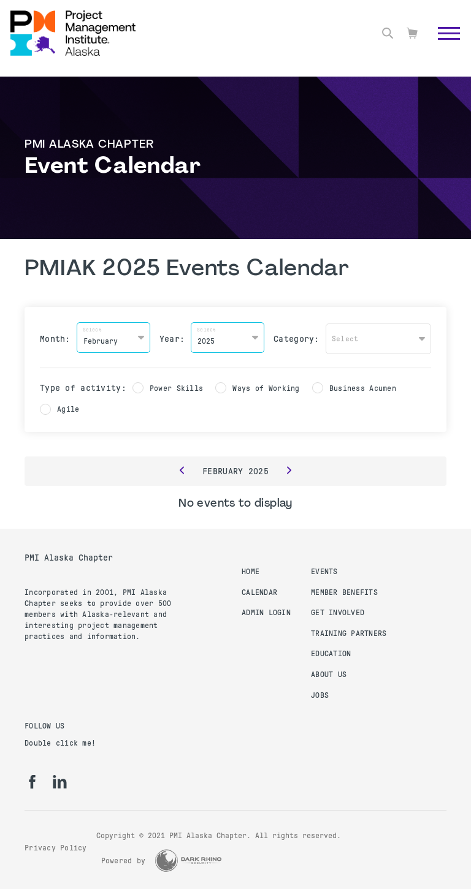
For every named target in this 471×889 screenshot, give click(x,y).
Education (331, 651)
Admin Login (266, 610)
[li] (59, 779)
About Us (329, 672)
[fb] (32, 779)
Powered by (123, 858)
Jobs (320, 693)
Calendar (259, 590)
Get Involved (337, 610)
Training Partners (348, 631)
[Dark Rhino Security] (188, 858)
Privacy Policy (56, 845)
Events (324, 569)
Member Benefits (344, 590)
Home (250, 569)
